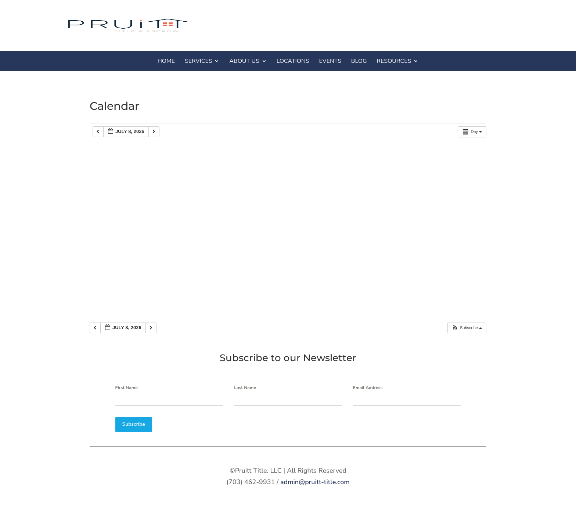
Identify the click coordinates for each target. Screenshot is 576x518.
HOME (166, 61)
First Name (126, 388)
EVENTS (330, 61)
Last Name (245, 388)
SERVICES (198, 61)
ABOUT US (244, 61)
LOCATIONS (293, 61)
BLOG (359, 61)
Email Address (368, 388)
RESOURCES (394, 61)
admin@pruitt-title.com (315, 481)
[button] (467, 328)
